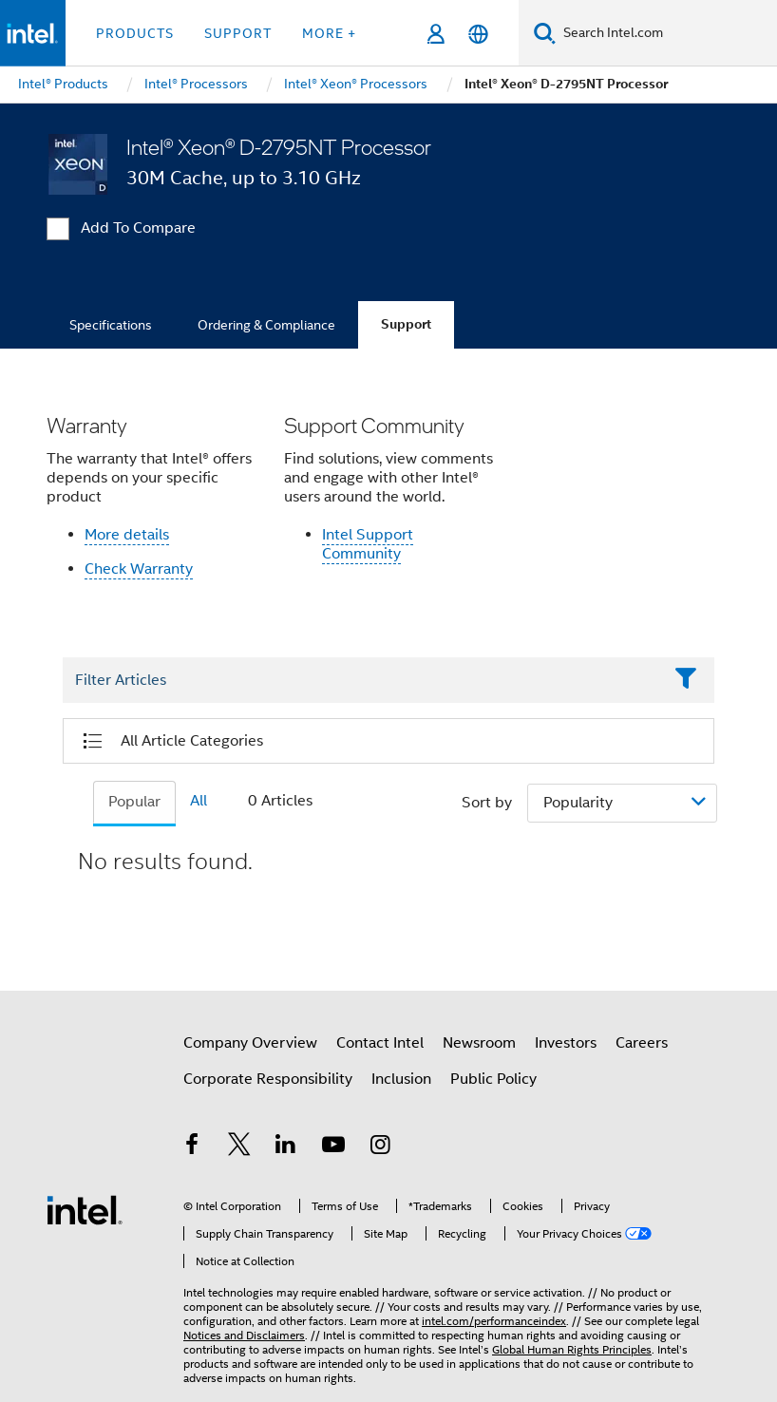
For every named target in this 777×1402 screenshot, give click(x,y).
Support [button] (238, 33)
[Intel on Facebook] (192, 1147)
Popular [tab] (134, 801)
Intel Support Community (367, 544)
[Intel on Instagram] (380, 1147)
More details (127, 534)
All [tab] (198, 800)
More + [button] (329, 33)
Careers (642, 1042)
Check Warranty (139, 568)
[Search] (545, 33)
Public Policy (493, 1079)
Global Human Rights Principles (572, 1349)
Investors (566, 1042)
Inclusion (401, 1079)
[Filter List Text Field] (362, 681)
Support (406, 324)
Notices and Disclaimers (244, 1335)
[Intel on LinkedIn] (286, 1147)
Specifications (110, 324)
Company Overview (250, 1042)
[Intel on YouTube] (333, 1147)
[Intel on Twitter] (239, 1147)
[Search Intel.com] (666, 33)
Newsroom (479, 1042)
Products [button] (135, 33)
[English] (478, 33)
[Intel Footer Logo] (85, 1209)
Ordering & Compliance (266, 324)
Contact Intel (380, 1042)
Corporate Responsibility (267, 1079)
